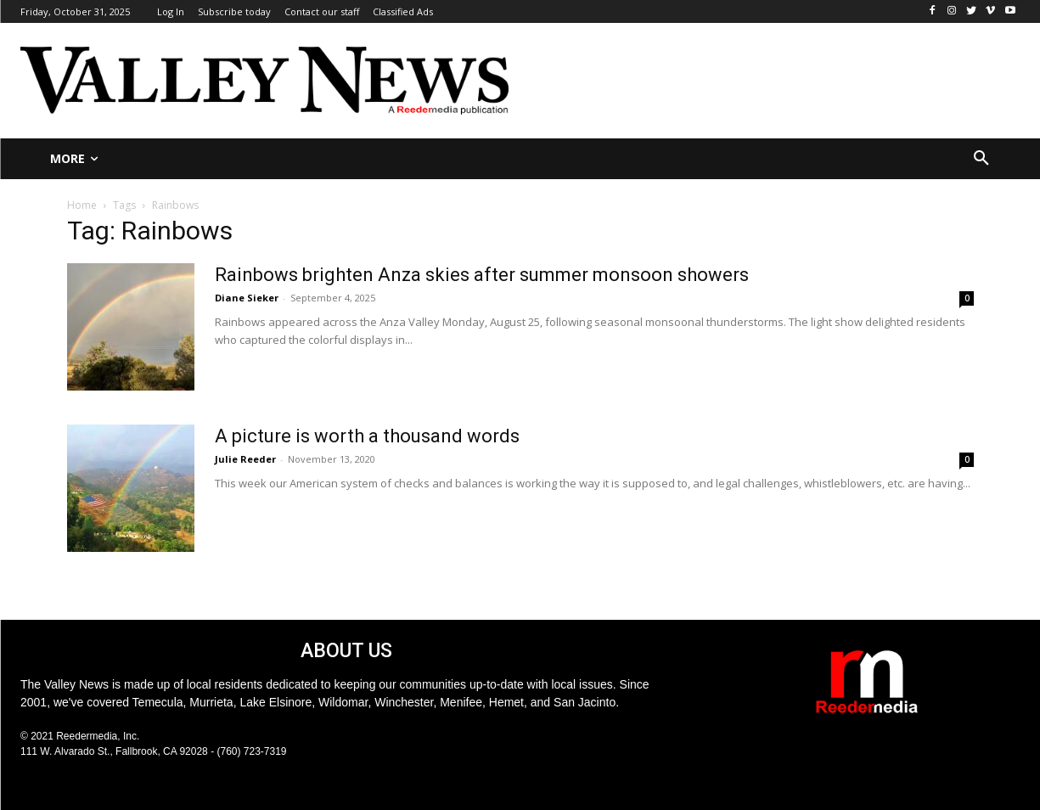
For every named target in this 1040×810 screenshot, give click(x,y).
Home (82, 205)
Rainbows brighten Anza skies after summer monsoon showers (482, 274)
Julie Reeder (245, 459)
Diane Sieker (246, 297)
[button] (981, 158)
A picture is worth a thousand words (367, 436)
